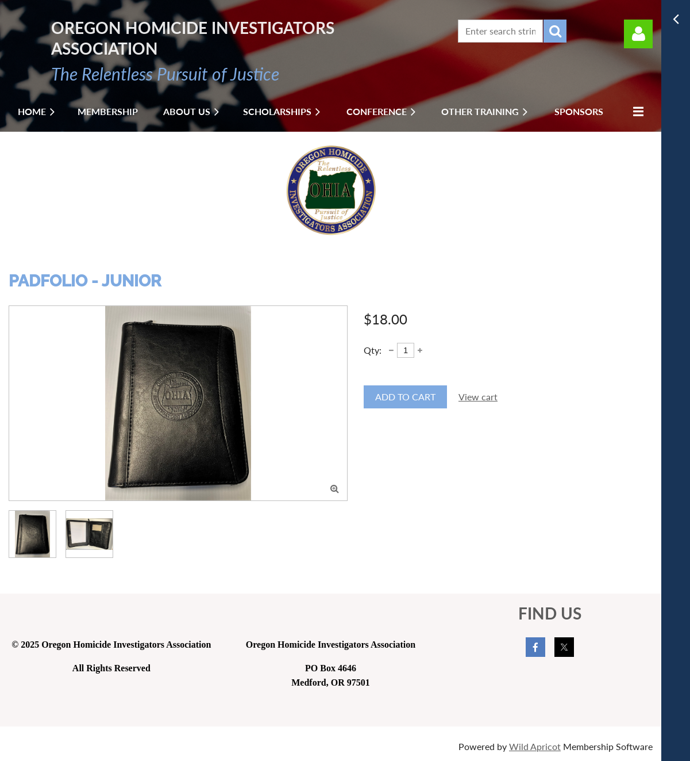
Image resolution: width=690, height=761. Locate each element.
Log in (638, 34)
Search (554, 31)
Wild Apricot (535, 746)
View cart (478, 396)
